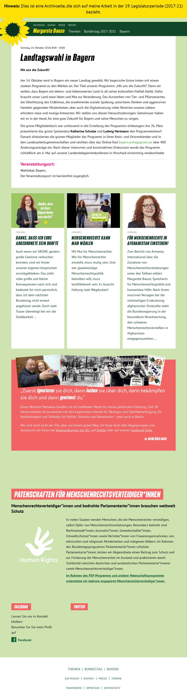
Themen (74, 669)
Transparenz (74, 688)
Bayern (113, 669)
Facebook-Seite (141, 430)
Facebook (24, 640)
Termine (72, 25)
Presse (61, 25)
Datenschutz (112, 688)
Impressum (93, 688)
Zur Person (39, 25)
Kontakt (51, 25)
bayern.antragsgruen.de (135, 142)
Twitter (101, 430)
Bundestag (93, 669)
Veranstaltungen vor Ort (73, 430)
